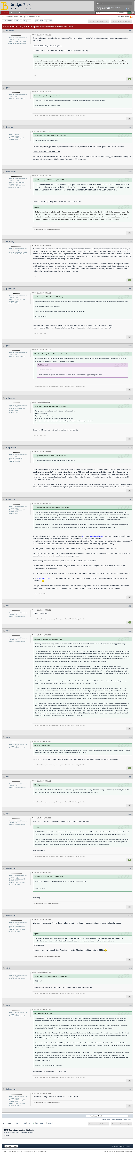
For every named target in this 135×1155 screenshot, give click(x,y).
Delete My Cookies (27, 1151)
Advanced (132, 13)
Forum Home (16, 1151)
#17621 (130, 31)
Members (14, 13)
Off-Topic (23, 16)
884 (41, 20)
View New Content (123, 16)
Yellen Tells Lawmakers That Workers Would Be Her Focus (54, 821)
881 (29, 20)
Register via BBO (104, 9)
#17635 (130, 814)
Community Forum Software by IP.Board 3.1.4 (118, 1151)
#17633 (130, 737)
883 (37, 20)
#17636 (130, 868)
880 (24, 20)
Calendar (22, 13)
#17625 (130, 241)
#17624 (130, 172)
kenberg (10, 31)
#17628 (130, 398)
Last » (50, 20)
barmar (9, 127)
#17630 (130, 499)
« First (16, 20)
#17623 (130, 127)
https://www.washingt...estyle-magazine (47, 46)
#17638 (130, 968)
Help (128, 9)
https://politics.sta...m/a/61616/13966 (46, 152)
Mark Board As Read (40, 1151)
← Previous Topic (104, 1119)
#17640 (130, 1089)
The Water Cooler (34, 16)
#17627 (130, 346)
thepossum (11, 447)
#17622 (130, 88)
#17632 (130, 631)
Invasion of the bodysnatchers (48, 544)
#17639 (130, 1005)
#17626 (130, 289)
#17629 (130, 447)
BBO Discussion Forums (10, 16)
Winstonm (11, 172)
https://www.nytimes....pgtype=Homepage (48, 1065)
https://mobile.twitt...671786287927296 (47, 105)
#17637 (130, 915)
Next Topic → (128, 1119)
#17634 (130, 777)
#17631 (130, 606)
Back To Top (7, 1151)
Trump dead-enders (60, 923)
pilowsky (10, 289)
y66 (8, 88)
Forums (5, 13)
